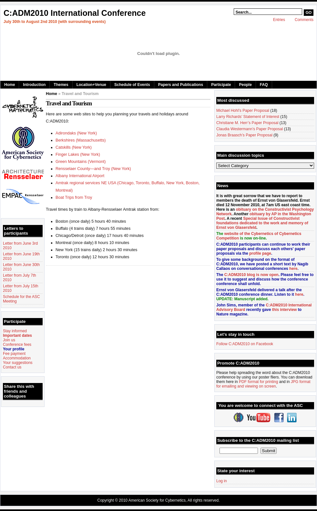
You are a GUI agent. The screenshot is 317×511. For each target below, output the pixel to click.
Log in (221, 481)
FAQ (264, 84)
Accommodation (17, 358)
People (245, 84)
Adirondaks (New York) (76, 133)
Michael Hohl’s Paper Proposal (242, 110)
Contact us (12, 367)
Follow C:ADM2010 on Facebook (244, 344)
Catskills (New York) (74, 147)
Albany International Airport (80, 176)
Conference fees (17, 344)
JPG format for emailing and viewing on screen (263, 384)
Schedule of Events (132, 84)
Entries (279, 19)
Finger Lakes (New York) (78, 154)
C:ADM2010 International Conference (75, 12)
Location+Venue (91, 84)
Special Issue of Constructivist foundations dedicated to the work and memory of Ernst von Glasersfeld (262, 223)
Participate (221, 84)
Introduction (34, 84)
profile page (260, 253)
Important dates (17, 335)
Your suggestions (18, 362)
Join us (9, 340)
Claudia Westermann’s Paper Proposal (249, 129)
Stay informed (15, 331)
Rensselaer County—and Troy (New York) (93, 168)
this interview (284, 309)
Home (9, 84)
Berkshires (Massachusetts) (81, 140)
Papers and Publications (180, 84)
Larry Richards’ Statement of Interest (247, 116)
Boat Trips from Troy (74, 197)
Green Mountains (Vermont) (81, 161)
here (293, 268)
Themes (61, 84)
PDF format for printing (258, 381)
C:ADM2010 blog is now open (251, 274)
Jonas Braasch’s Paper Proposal (244, 135)
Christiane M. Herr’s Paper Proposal (247, 123)
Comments (304, 19)
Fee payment (14, 353)
